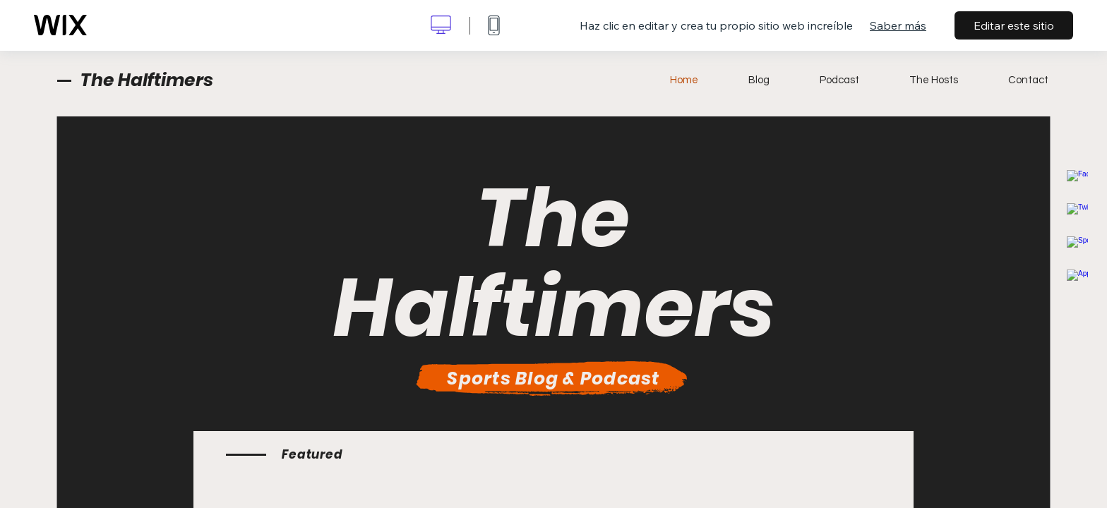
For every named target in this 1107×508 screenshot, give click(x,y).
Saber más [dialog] (898, 25)
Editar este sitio (1014, 25)
